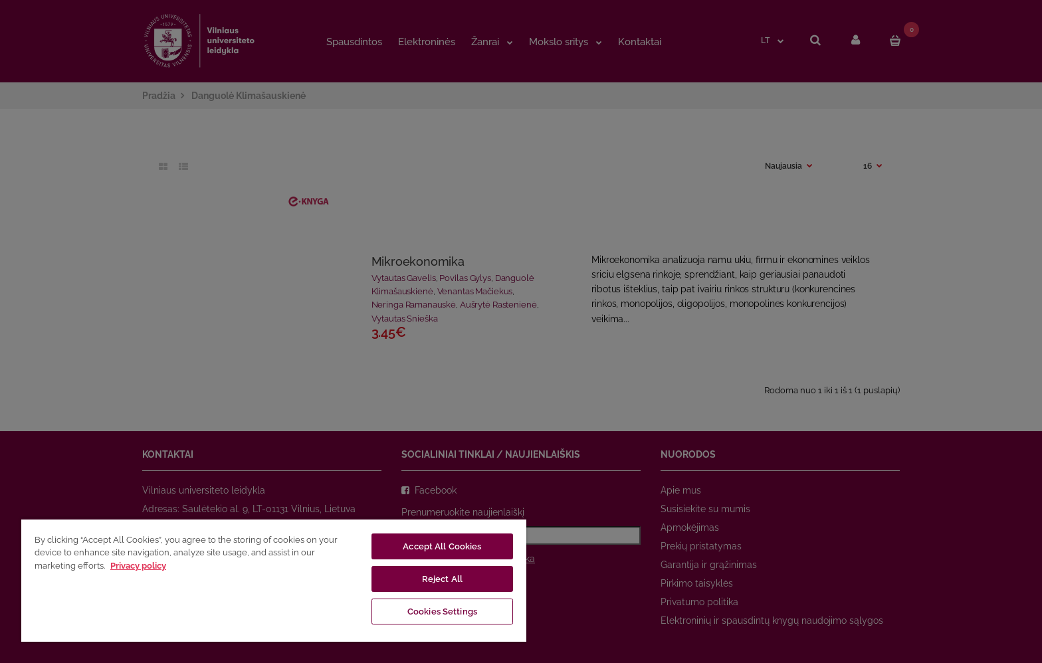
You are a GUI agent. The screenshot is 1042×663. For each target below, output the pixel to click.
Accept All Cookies (442, 546)
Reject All (442, 579)
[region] (273, 580)
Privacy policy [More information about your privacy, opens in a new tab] (138, 566)
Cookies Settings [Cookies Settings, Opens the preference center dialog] (442, 611)
